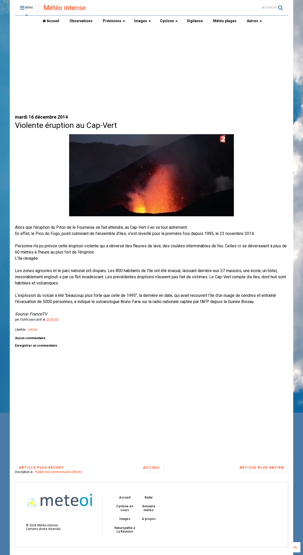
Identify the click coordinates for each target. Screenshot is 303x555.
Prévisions (114, 21)
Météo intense (65, 8)
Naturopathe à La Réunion (124, 529)
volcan (33, 329)
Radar (149, 497)
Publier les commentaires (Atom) (58, 472)
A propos (149, 519)
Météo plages (225, 21)
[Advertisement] (151, 70)
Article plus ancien (261, 467)
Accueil (51, 21)
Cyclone (169, 21)
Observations (81, 21)
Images (142, 21)
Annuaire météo (148, 508)
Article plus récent (41, 467)
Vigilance (195, 21)
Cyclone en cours (124, 508)
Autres (254, 21)
